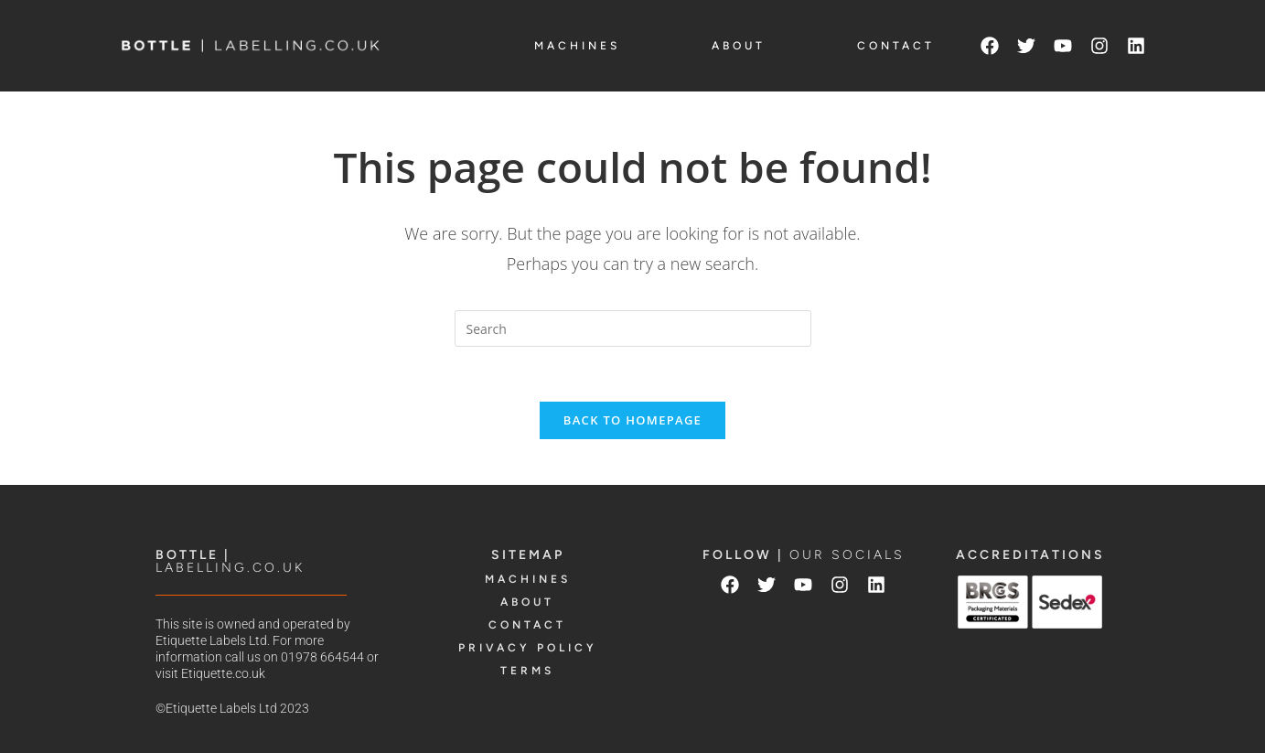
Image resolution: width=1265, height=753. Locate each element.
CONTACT (896, 45)
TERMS (527, 670)
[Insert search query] (633, 328)
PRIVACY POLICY (527, 647)
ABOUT (739, 45)
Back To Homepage (632, 420)
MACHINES (577, 45)
